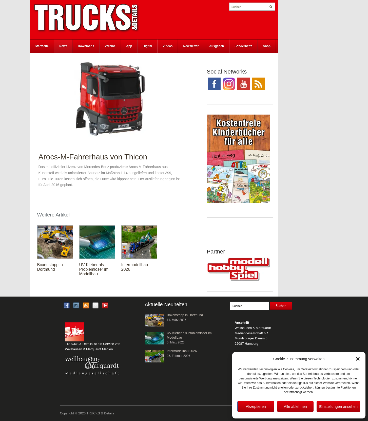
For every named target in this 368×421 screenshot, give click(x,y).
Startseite (42, 46)
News (63, 46)
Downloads (86, 46)
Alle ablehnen (295, 406)
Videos (167, 46)
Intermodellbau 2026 (182, 351)
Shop (266, 46)
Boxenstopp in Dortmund (50, 267)
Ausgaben (216, 46)
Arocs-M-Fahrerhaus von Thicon (92, 157)
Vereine (110, 46)
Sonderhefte (243, 46)
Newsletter (191, 46)
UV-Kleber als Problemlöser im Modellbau (94, 269)
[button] (357, 358)
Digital (147, 46)
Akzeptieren (256, 406)
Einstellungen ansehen (338, 406)
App (129, 46)
